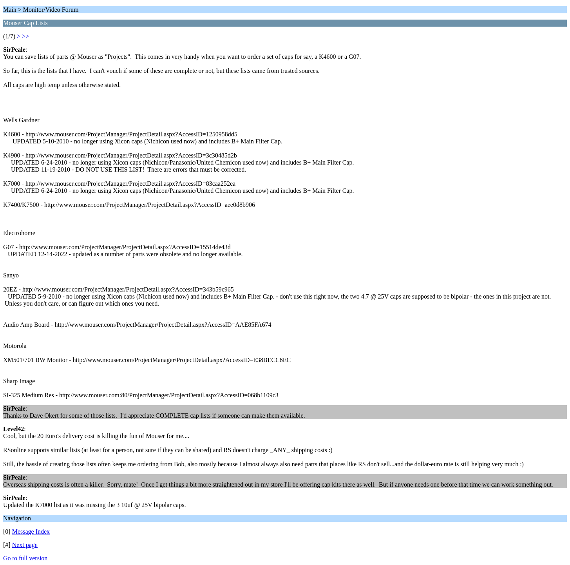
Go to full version (25, 558)
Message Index (31, 531)
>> (25, 36)
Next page (25, 544)
